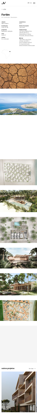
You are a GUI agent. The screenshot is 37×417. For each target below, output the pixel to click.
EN (31, 3)
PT (28, 3)
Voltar (3, 9)
